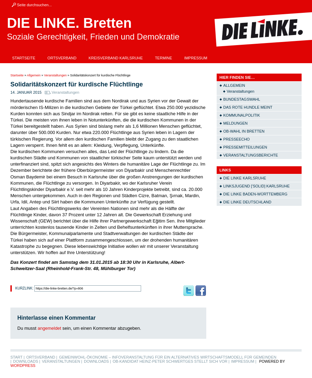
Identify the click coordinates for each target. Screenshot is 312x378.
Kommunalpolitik (241, 115)
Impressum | (244, 361)
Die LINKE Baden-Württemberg (255, 194)
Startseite (23, 58)
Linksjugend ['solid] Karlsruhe (256, 186)
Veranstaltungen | (62, 361)
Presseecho (236, 139)
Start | (17, 357)
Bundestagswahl (241, 99)
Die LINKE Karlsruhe (244, 178)
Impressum (195, 58)
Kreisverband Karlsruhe (115, 58)
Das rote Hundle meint (247, 107)
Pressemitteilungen (245, 147)
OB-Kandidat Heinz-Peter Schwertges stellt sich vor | (171, 361)
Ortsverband (62, 58)
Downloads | (26, 361)
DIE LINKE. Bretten (69, 23)
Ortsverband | (41, 357)
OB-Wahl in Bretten (244, 131)
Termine (163, 58)
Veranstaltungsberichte (250, 155)
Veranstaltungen (55, 75)
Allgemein (34, 75)
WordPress (22, 365)
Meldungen (235, 123)
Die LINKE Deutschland (247, 202)
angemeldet (49, 328)
